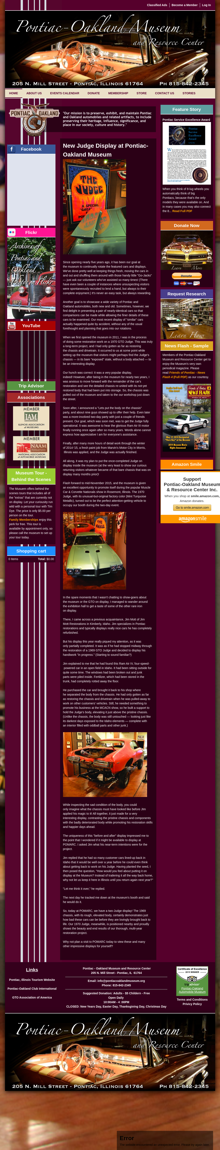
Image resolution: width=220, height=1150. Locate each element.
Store (142, 93)
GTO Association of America (32, 997)
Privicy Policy (192, 1004)
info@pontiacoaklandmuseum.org (121, 981)
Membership (118, 93)
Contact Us (164, 93)
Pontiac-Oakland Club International (32, 988)
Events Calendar (64, 93)
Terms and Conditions (192, 999)
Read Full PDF (182, 211)
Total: (42, 559)
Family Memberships (23, 519)
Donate (94, 93)
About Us (34, 93)
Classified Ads (157, 5)
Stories (189, 93)
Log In (206, 5)
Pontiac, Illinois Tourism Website (32, 979)
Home (13, 93)
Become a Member (185, 5)
